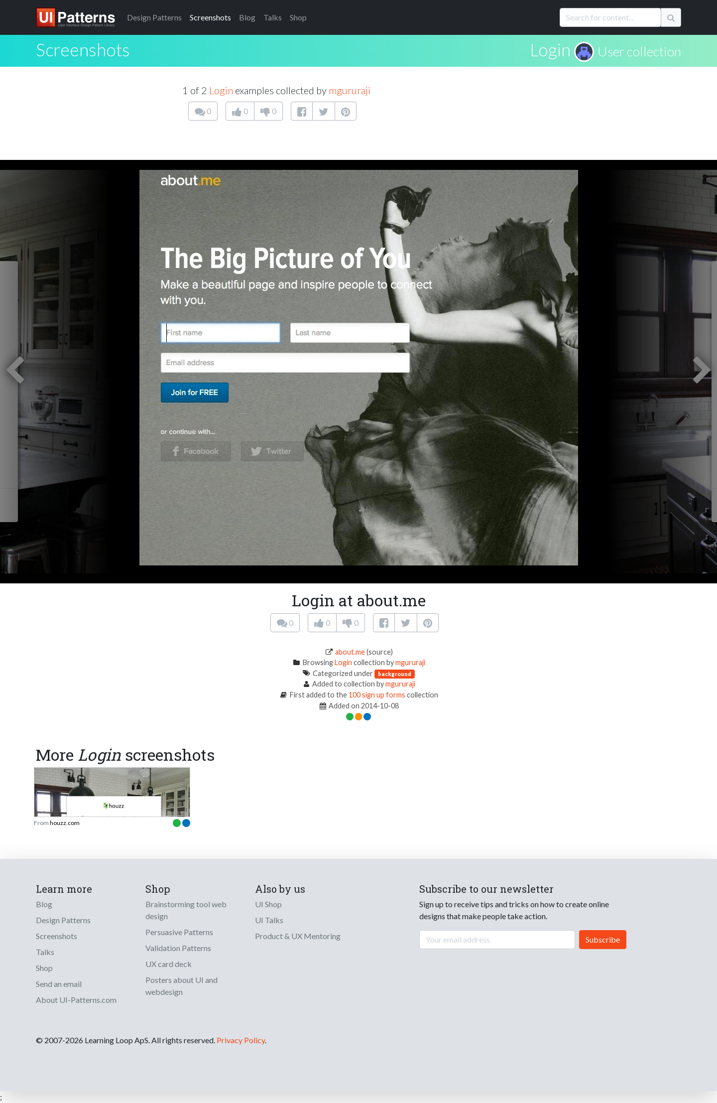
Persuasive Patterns (179, 932)
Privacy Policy (241, 1040)
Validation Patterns (178, 948)
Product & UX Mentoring (298, 936)
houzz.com (65, 823)
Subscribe (603, 939)
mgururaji (349, 90)
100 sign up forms (377, 694)
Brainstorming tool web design (186, 910)
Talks (272, 17)
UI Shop (268, 904)
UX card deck (168, 963)
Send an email (59, 983)
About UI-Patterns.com (76, 999)
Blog (247, 17)
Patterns (154, 17)
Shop (298, 17)
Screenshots (210, 17)
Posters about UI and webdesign (181, 985)
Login (550, 49)
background (394, 674)
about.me (350, 652)
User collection (639, 51)
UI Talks (269, 920)
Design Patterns (63, 920)
